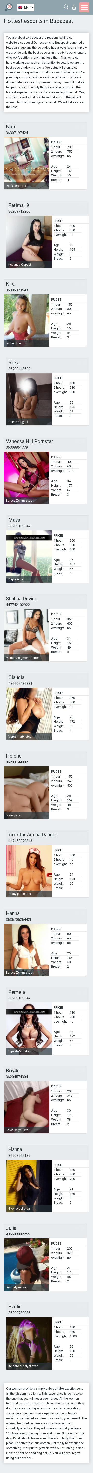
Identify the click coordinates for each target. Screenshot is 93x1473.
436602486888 (20, 683)
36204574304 (17, 1077)
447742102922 (18, 605)
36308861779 (17, 447)
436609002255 (18, 1234)
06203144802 (17, 762)
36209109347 (19, 526)
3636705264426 (19, 919)
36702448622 (19, 369)
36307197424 (17, 133)
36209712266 (19, 211)
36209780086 (19, 1313)
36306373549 (17, 290)
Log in (74, 7)
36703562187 (19, 1155)
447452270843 (20, 841)
